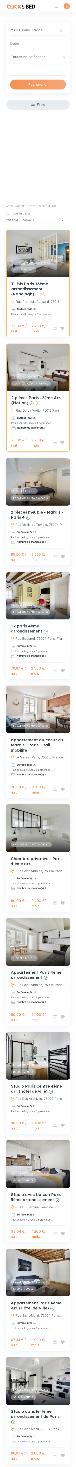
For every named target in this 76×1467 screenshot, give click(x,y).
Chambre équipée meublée (31, 844)
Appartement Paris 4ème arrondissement (36, 975)
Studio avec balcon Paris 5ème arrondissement (36, 1197)
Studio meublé (24, 269)
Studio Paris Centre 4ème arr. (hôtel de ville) (36, 1088)
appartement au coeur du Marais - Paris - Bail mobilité (37, 745)
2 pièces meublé (25, 376)
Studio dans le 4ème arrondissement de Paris (35, 1414)
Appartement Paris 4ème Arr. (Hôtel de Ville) (36, 1305)
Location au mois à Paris (31, 262)
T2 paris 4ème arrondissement (26, 628)
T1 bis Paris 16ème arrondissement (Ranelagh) (29, 289)
